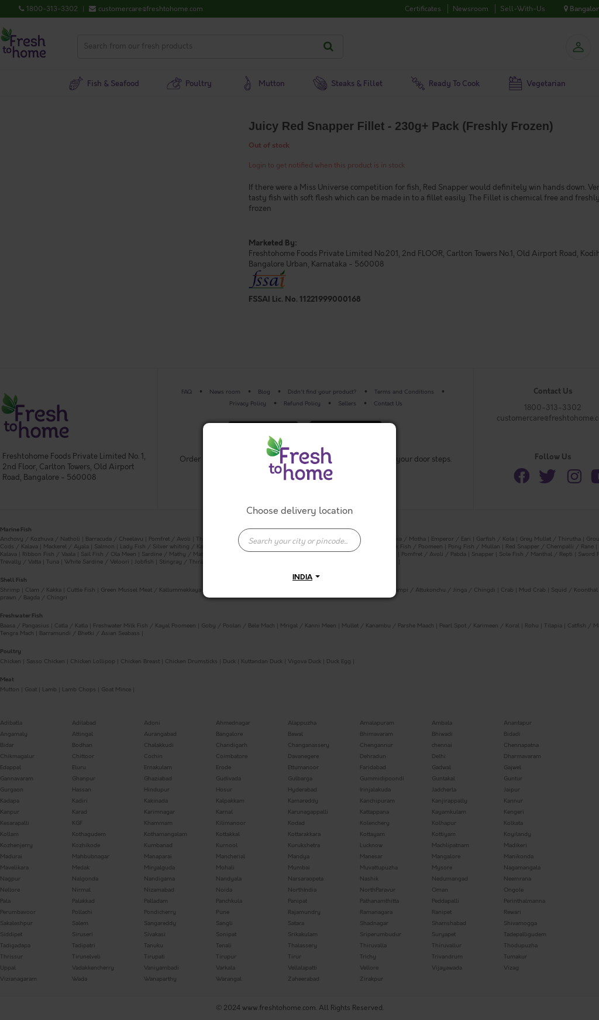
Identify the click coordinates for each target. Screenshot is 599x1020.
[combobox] (299, 534)
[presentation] (299, 540)
